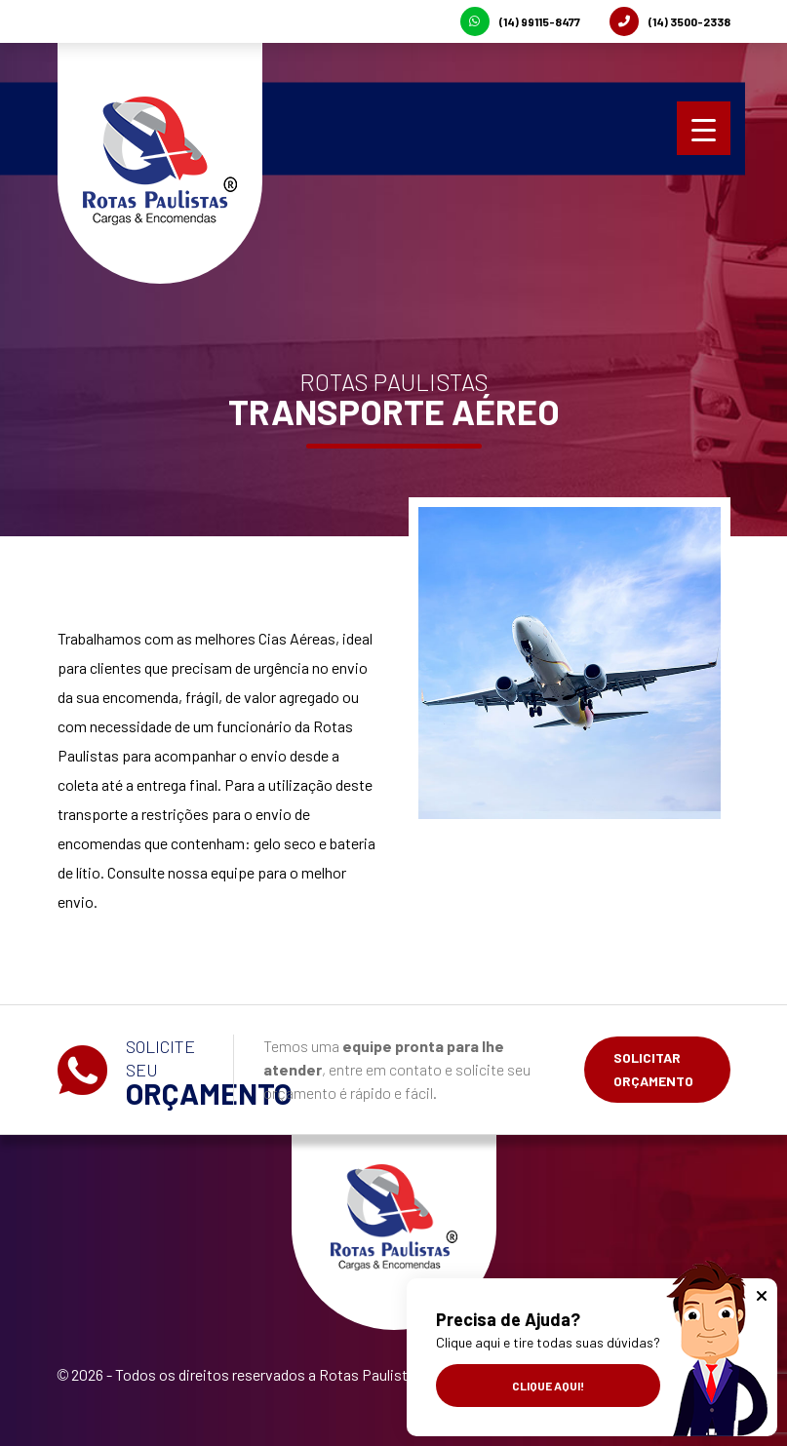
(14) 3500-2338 (670, 21)
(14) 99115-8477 (520, 21)
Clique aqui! (548, 1385)
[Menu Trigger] (703, 128)
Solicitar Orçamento (653, 1069)
